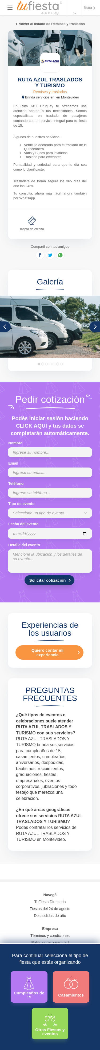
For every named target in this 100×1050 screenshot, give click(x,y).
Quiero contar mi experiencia (47, 652)
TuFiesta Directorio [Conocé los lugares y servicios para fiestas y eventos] (50, 902)
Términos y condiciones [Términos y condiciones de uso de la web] (50, 935)
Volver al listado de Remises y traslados (52, 24)
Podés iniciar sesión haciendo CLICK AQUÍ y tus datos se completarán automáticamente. (50, 425)
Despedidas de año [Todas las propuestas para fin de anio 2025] (50, 915)
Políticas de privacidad (50, 942)
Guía (88, 7)
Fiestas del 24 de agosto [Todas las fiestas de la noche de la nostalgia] (50, 909)
